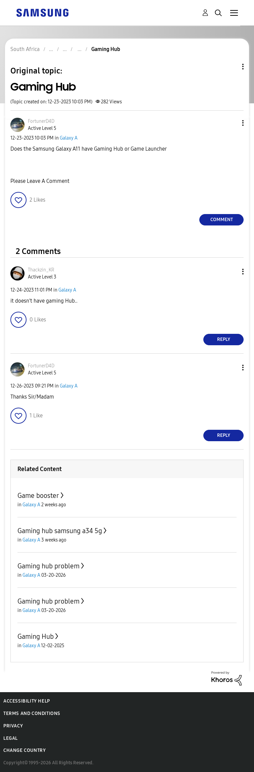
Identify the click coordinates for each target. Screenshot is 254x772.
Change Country (24, 750)
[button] (232, 123)
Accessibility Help (26, 701)
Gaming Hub (35, 636)
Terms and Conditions (31, 713)
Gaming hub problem (48, 566)
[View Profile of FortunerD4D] (41, 121)
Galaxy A (69, 138)
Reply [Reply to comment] (223, 339)
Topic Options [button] (231, 66)
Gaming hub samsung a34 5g (59, 531)
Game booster (38, 496)
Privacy (13, 726)
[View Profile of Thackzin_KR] (41, 270)
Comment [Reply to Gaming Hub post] (221, 219)
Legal (10, 738)
